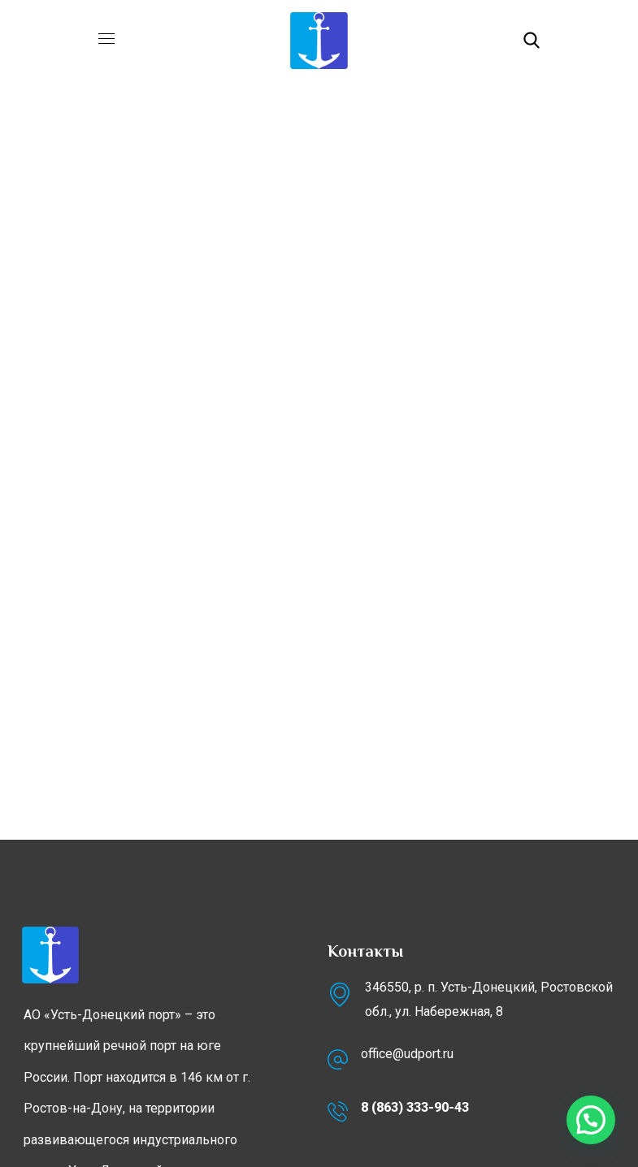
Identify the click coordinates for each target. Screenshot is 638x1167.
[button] (531, 40)
